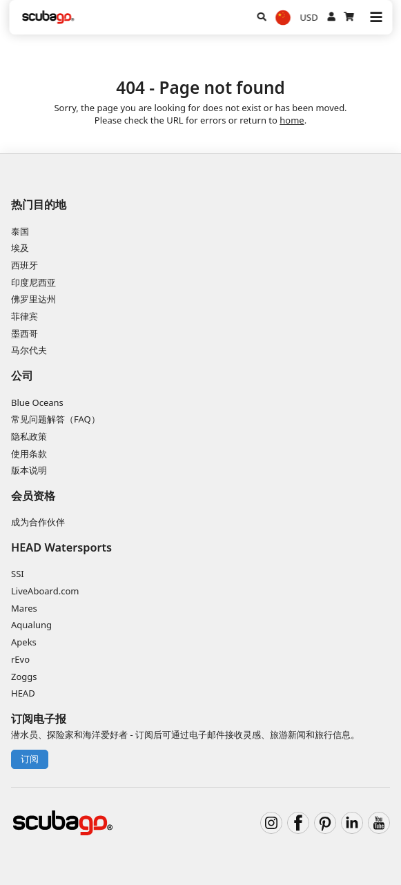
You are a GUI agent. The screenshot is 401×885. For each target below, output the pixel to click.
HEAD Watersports (61, 547)
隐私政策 (29, 436)
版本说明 (29, 470)
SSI (17, 573)
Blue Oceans (37, 402)
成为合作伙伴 (38, 522)
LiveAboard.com (45, 591)
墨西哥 (24, 333)
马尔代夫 (29, 350)
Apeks (24, 642)
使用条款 (29, 453)
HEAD (23, 693)
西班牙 (24, 265)
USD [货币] (309, 17)
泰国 (20, 231)
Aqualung (31, 625)
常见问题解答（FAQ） (55, 419)
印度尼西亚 (33, 282)
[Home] (49, 17)
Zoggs (24, 676)
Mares (24, 608)
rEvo (20, 659)
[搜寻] (262, 17)
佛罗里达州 (33, 299)
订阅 (30, 758)
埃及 (20, 248)
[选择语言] (283, 18)
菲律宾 (24, 316)
